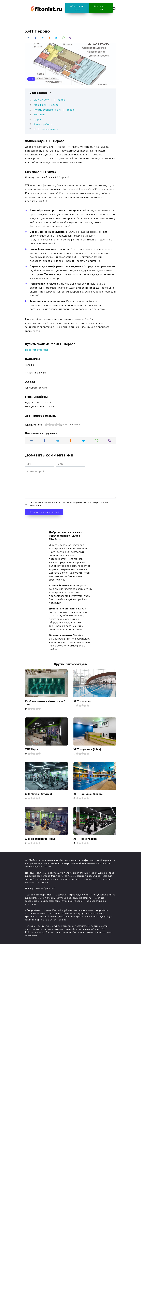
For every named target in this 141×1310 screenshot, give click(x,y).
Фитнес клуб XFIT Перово (49, 100)
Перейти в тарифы (36, 349)
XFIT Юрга (31, 749)
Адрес (38, 119)
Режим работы (43, 124)
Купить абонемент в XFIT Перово (54, 109)
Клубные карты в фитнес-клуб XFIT (45, 703)
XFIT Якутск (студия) (38, 793)
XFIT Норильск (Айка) (87, 749)
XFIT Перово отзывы (46, 129)
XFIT (31, 79)
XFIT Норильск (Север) (88, 793)
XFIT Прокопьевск (85, 838)
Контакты (39, 114)
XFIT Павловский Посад (40, 838)
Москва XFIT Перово (46, 105)
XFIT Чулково (81, 701)
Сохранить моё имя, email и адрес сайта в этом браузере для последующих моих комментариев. (68, 503)
